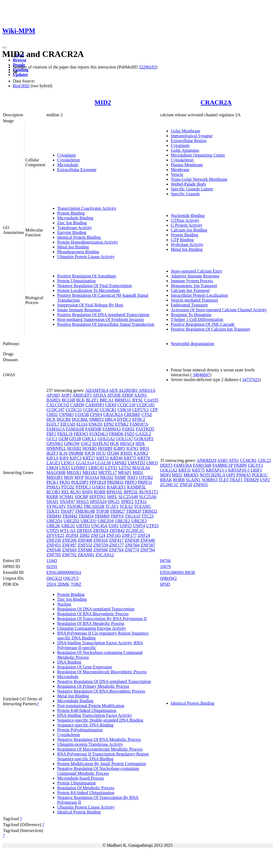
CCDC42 (91, 409)
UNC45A (99, 525)
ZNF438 (132, 540)
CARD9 (77, 405)
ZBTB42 (117, 530)
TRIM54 (85, 516)
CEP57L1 (140, 409)
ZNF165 (113, 535)
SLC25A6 (148, 496)
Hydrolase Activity (187, 244)
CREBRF (132, 414)
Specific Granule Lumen (192, 189)
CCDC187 (55, 409)
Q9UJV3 (71, 578)
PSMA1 (53, 487)
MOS (68, 477)
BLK (80, 400)
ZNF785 (53, 554)
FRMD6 (116, 434)
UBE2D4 (106, 521)
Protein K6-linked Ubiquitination (85, 792)
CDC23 (264, 460)
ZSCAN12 (105, 554)
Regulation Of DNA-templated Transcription (96, 609)
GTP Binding (182, 239)
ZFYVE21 (55, 535)
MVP (79, 477)
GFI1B (75, 438)
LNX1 (64, 467)
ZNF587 (148, 545)
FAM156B (202, 465)
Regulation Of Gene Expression (84, 667)
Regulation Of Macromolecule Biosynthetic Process (102, 671)
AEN (113, 390)
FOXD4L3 (98, 434)
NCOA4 (92, 477)
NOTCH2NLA (212, 475)
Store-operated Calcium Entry (196, 271)
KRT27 (89, 458)
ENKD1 (96, 424)
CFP (154, 409)
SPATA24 (98, 501)
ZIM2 (84, 535)
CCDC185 (146, 405)
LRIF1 (256, 470)
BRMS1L (123, 400)
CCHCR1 (108, 409)
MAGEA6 (141, 467)
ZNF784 (147, 550)
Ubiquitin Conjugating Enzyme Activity (91, 628)
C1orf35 (151, 400)
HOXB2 (74, 448)
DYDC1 (124, 419)
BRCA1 (107, 400)
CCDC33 (74, 409)
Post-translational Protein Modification (90, 705)
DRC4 (110, 419)
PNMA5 (243, 475)
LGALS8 (103, 463)
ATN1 (234, 460)
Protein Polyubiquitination (80, 730)
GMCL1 (89, 438)
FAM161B (75, 429)
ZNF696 (100, 550)
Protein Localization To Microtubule (88, 290)
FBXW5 (81, 434)
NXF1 (132, 477)
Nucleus (64, 604)
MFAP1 (125, 472)
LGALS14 (85, 463)
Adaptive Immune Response (195, 276)
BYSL (137, 400)
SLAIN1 (193, 479)
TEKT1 (53, 511)
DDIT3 (166, 465)
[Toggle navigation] (4, 47)
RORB (100, 492)
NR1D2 (106, 477)
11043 (51, 560)
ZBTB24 (100, 530)
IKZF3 (52, 453)
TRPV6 (117, 516)
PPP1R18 (97, 482)
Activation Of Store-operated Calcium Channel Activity (219, 309)
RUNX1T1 (148, 492)
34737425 (250, 379)
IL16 (63, 453)
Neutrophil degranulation (192, 343)
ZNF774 (132, 550)
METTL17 (107, 472)
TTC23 (147, 516)
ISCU (101, 453)
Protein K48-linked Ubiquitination (86, 710)
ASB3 (222, 460)
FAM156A (182, 465)
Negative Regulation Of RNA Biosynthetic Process (101, 691)
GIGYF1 (255, 465)
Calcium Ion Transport (190, 290)
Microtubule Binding (75, 218)
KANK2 (141, 453)
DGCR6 (64, 419)
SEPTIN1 (97, 496)
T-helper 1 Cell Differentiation (197, 319)
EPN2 (109, 424)
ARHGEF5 (82, 395)
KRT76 (144, 458)
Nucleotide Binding (188, 215)
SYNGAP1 (56, 506)
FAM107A (139, 424)
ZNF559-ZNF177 (108, 545)
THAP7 (67, 511)
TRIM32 (149, 511)
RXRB (52, 496)
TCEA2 (126, 506)
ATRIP (127, 395)
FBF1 (51, 434)
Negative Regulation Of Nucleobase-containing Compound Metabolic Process (98, 771)
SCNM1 (66, 496)
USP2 (113, 525)
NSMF (120, 477)
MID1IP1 (54, 477)
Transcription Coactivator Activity (86, 208)
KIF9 (63, 458)
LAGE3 (53, 463)
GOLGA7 (124, 438)
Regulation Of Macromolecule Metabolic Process (99, 749)
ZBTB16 (84, 530)
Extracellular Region (189, 140)
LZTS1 (111, 467)
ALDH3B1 (128, 390)
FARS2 (128, 429)
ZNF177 (129, 535)
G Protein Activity (186, 225)
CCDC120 (126, 405)
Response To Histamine (191, 314)
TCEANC (142, 506)
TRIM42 (70, 516)
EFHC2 (138, 419)
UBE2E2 (122, 521)
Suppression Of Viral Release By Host (90, 305)
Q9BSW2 (168, 578)
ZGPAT (72, 535)
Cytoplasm (66, 155)
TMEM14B (85, 511)
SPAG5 (82, 501)
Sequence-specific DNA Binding (85, 725)
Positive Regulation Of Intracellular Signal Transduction (105, 324)
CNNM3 (66, 414)
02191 (51, 566)
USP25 (126, 525)
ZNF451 (53, 545)
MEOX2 (89, 472)
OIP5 (230, 475)
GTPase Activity (185, 220)
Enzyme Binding (71, 232)
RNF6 (87, 492)
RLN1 (75, 492)
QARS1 (99, 487)
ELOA (82, 424)
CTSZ (147, 414)
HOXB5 (89, 448)
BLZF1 (92, 400)
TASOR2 (75, 506)
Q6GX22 (54, 578)
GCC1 (51, 438)
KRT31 (102, 458)
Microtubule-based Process (80, 778)
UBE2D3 (89, 521)
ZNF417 (116, 540)
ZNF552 (85, 545)
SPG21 (114, 501)
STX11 (141, 501)
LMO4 (52, 467)
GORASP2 (143, 438)
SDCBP (81, 496)
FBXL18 (65, 434)
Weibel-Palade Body (188, 184)
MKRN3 (190, 475)
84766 (165, 560)
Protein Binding (71, 213)
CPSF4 (96, 414)
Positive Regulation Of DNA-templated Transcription (103, 314)
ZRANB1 (86, 554)
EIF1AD (67, 424)
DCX (51, 419)
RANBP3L (136, 487)
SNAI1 (52, 501)
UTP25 (52, 530)
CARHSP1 (94, 405)
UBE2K (53, 525)
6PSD (165, 584)
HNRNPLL (56, 448)
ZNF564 (132, 545)
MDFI (165, 475)
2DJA (51, 584)
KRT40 (116, 458)
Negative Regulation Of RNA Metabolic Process (99, 739)
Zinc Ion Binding (72, 222)
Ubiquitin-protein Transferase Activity (90, 744)
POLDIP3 (79, 482)
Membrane (180, 169)
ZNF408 (85, 540)
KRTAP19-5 (239, 470)
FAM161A (55, 429)
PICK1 (52, 482)
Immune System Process (192, 280)
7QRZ (76, 584)
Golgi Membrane (185, 131)
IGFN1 (132, 448)
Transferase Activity (74, 227)
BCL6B (68, 400)
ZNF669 (69, 550)
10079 (165, 566)
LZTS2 (125, 467)
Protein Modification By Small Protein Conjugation (101, 763)
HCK (114, 443)
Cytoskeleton (68, 160)
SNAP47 (67, 501)
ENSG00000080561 (63, 572)
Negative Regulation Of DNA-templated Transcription (104, 681)
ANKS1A (147, 390)
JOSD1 (126, 453)
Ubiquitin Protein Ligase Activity (86, 256)
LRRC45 (96, 467)
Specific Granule (185, 193)
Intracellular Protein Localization (199, 295)
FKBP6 (240, 465)
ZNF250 (53, 540)
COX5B (82, 414)
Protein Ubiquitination (76, 280)
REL (65, 492)
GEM (63, 438)
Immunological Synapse (191, 135)
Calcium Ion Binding (189, 230)
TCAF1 (112, 506)
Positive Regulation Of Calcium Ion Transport (210, 329)
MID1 (138, 472)
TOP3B (102, 511)
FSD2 (129, 434)
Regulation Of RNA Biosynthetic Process (93, 613)
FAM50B (93, 429)
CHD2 (52, 414)
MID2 (103, 102)
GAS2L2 (143, 434)
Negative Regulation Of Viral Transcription (94, 285)
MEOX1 (74, 472)
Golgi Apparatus (185, 150)
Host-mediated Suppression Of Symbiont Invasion (100, 319)
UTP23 (152, 525)
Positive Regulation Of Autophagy (87, 276)
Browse (19, 60)
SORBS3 (210, 479)
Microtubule (67, 164)
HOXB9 (105, 448)
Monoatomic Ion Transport (194, 285)
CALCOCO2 (57, 405)
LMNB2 (119, 463)
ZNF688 (85, 550)
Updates (20, 74)
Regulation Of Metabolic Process (85, 788)
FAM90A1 (111, 429)
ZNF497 (69, 545)
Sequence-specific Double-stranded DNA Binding (100, 720)
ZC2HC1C (135, 530)
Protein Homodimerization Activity (87, 242)
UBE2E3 (139, 521)
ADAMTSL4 (96, 390)
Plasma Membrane (187, 164)
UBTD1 (83, 525)
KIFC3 (75, 458)
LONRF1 (79, 467)
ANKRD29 (206, 460)
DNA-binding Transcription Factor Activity (94, 715)
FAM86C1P (222, 465)
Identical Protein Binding (79, 237)
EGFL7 (52, 424)
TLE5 (224, 479)
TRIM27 (117, 511)
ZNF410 (100, 540)
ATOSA (99, 395)
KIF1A (52, 458)
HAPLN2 (100, 443)
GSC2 (86, 443)
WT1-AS (68, 530)
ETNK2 (122, 424)
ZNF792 (69, 554)
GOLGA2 (106, 438)
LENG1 (68, 463)
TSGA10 (132, 516)
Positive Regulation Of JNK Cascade (202, 324)
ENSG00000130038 (177, 572)
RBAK (166, 479)
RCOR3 (53, 492)
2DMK (63, 584)
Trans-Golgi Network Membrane (199, 179)
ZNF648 (53, 550)
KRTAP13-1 (216, 470)
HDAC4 (127, 443)
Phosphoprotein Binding (78, 251)
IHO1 (144, 448)
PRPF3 (131, 482)
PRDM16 (115, 482)
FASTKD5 (145, 429)
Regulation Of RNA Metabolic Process (90, 623)
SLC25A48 (128, 496)
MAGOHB (56, 472)
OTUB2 (146, 477)
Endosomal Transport (189, 305)
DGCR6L (80, 419)
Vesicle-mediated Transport (194, 300)
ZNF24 (144, 535)
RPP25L (131, 492)
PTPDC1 (83, 487)
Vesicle (177, 174)
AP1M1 (53, 395)
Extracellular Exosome (76, 169)
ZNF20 (186, 484)
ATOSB (114, 395)
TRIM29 (133, 511)
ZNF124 (98, 535)
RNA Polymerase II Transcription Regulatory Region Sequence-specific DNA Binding (103, 756)
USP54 (139, 525)
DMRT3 (96, 419)
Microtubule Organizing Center (198, 155)
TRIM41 (53, 516)
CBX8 (110, 405)
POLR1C (260, 475)
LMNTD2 (136, 463)
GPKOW (72, 443)
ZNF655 (200, 484)
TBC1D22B (94, 506)
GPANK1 (54, 443)
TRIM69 (102, 516)
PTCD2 (67, 487)
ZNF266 (69, 540)
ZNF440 (147, 540)
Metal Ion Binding (73, 247)
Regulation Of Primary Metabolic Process (93, 686)
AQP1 (66, 395)
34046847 (201, 374)
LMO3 (152, 463)
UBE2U (68, 525)
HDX (140, 443)
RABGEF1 (116, 487)
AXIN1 (140, 395)
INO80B (76, 453)
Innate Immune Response (79, 309)
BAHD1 (53, 400)
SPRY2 (127, 501)
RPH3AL (115, 492)
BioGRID (21, 86)
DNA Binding (69, 662)
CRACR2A (216, 102)
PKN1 (64, 482)
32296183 (147, 67)
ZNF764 (116, 550)
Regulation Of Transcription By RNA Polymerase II (102, 618)
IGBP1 (119, 448)
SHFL (112, 496)
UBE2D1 (54, 521)
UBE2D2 (71, 521)
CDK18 (124, 409)
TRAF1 (236, 479)
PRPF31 (145, 482)
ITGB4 (113, 453)
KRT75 (130, 458)
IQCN (90, 453)
